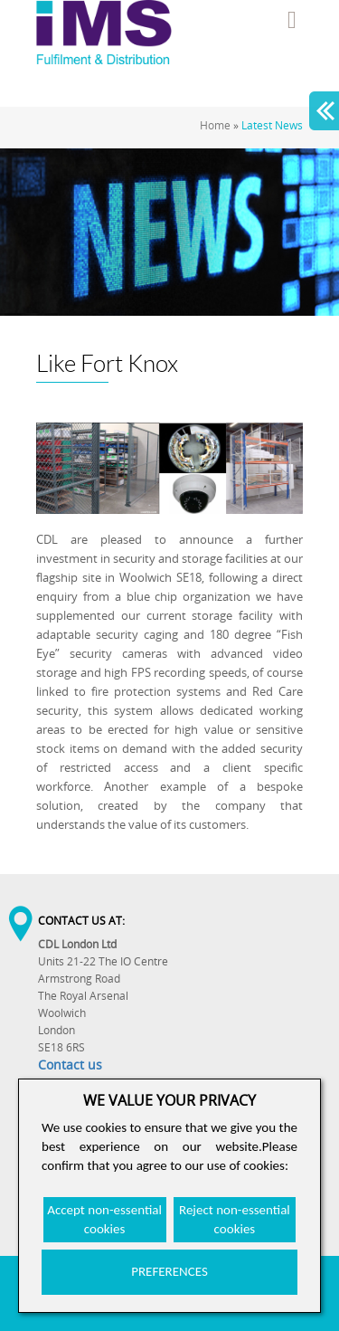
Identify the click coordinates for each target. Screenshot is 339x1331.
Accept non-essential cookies (104, 1219)
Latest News (272, 125)
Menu (292, 20)
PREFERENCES (169, 1271)
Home (215, 125)
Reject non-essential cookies (234, 1219)
